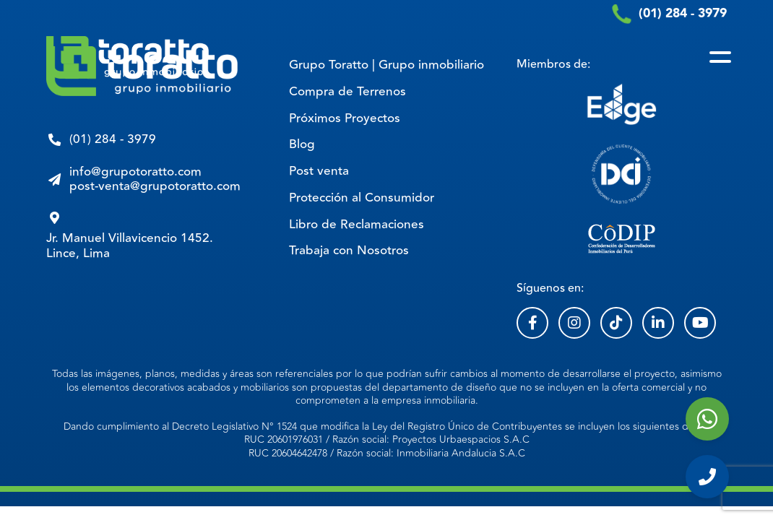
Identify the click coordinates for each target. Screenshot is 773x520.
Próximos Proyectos (344, 118)
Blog (302, 144)
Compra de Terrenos (347, 91)
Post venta (319, 171)
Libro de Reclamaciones (356, 224)
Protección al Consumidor (361, 198)
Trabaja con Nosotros (349, 250)
